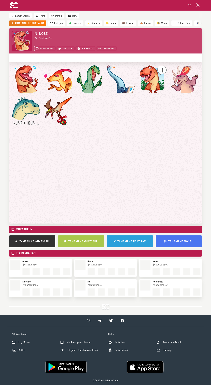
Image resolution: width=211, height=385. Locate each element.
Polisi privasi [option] (118, 350)
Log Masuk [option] (21, 342)
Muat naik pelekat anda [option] (75, 342)
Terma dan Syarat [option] (168, 342)
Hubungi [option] (163, 350)
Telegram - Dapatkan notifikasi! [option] (79, 350)
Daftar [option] (18, 350)
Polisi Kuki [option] (116, 342)
